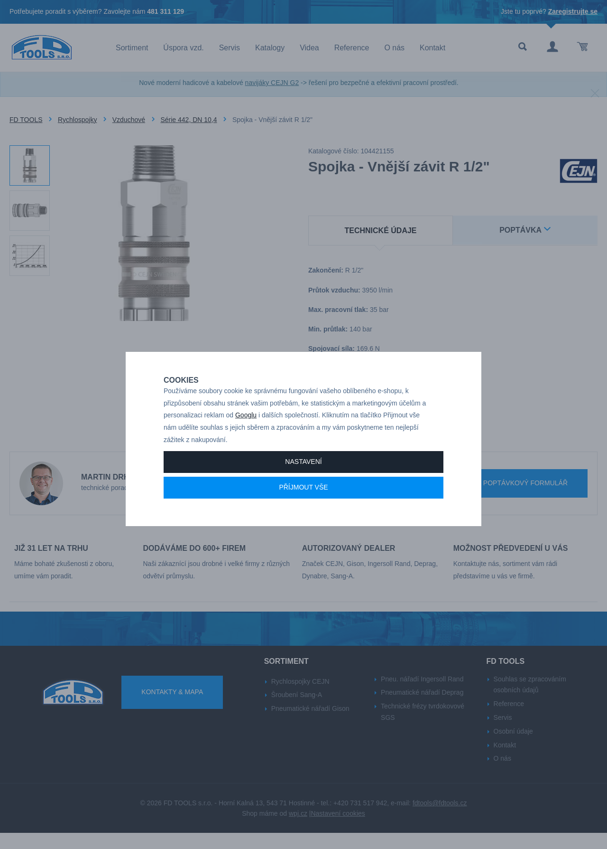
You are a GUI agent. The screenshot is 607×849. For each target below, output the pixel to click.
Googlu (246, 429)
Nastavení (303, 476)
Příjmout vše (303, 501)
